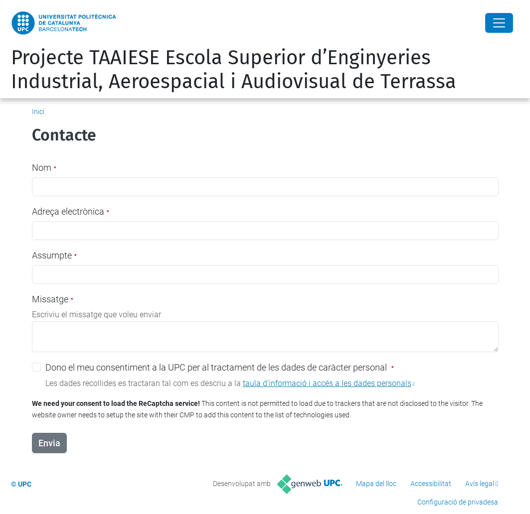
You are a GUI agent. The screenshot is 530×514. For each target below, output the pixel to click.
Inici (38, 112)
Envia (49, 443)
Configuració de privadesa (457, 502)
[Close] (499, 23)
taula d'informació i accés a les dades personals (327, 383)
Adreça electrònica (70, 211)
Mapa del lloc (376, 484)
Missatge (52, 299)
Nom (44, 167)
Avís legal (479, 484)
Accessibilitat (430, 484)
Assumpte (54, 255)
